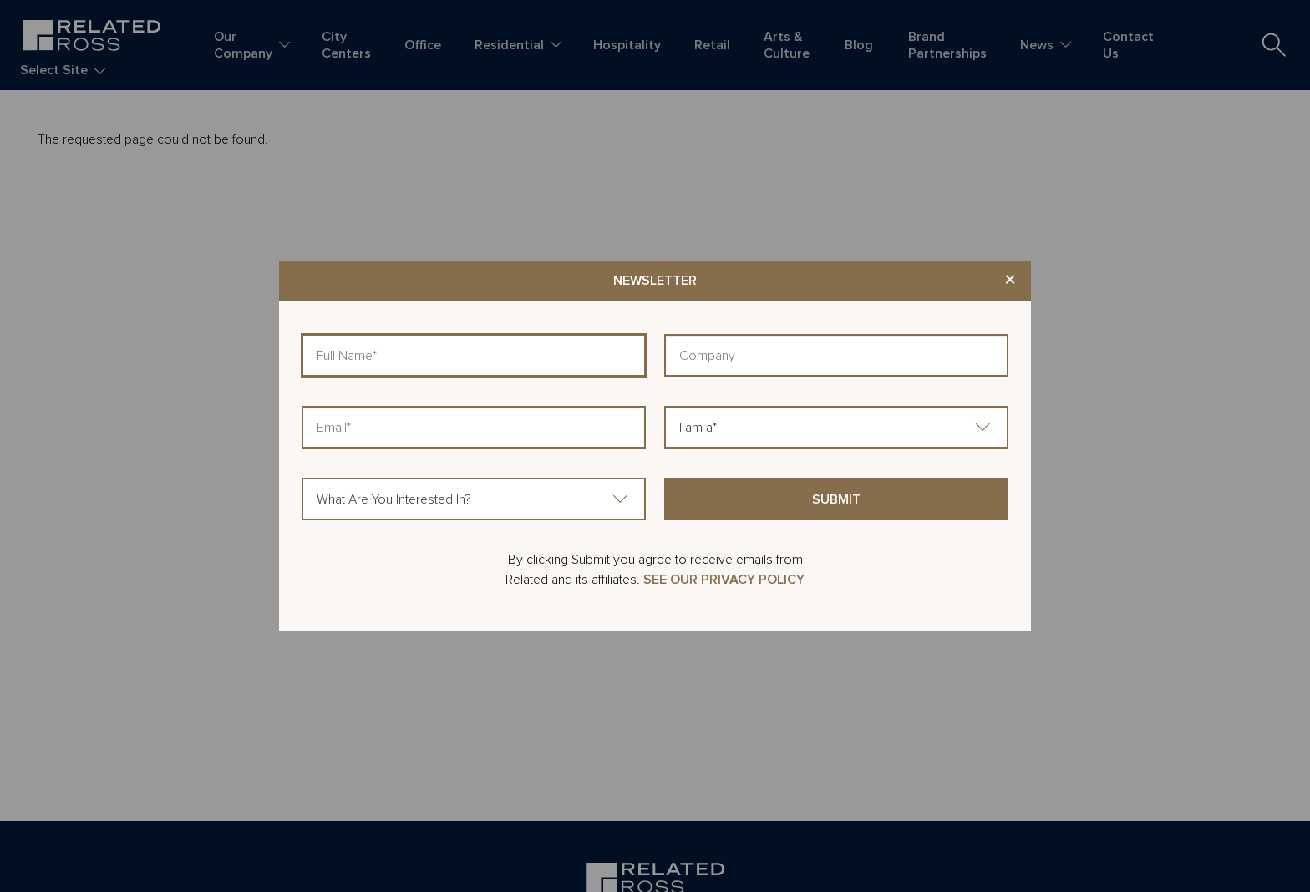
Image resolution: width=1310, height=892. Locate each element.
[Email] (474, 427)
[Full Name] (474, 355)
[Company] (836, 355)
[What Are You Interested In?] (474, 499)
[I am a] (836, 427)
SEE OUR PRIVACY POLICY (724, 579)
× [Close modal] (1010, 280)
